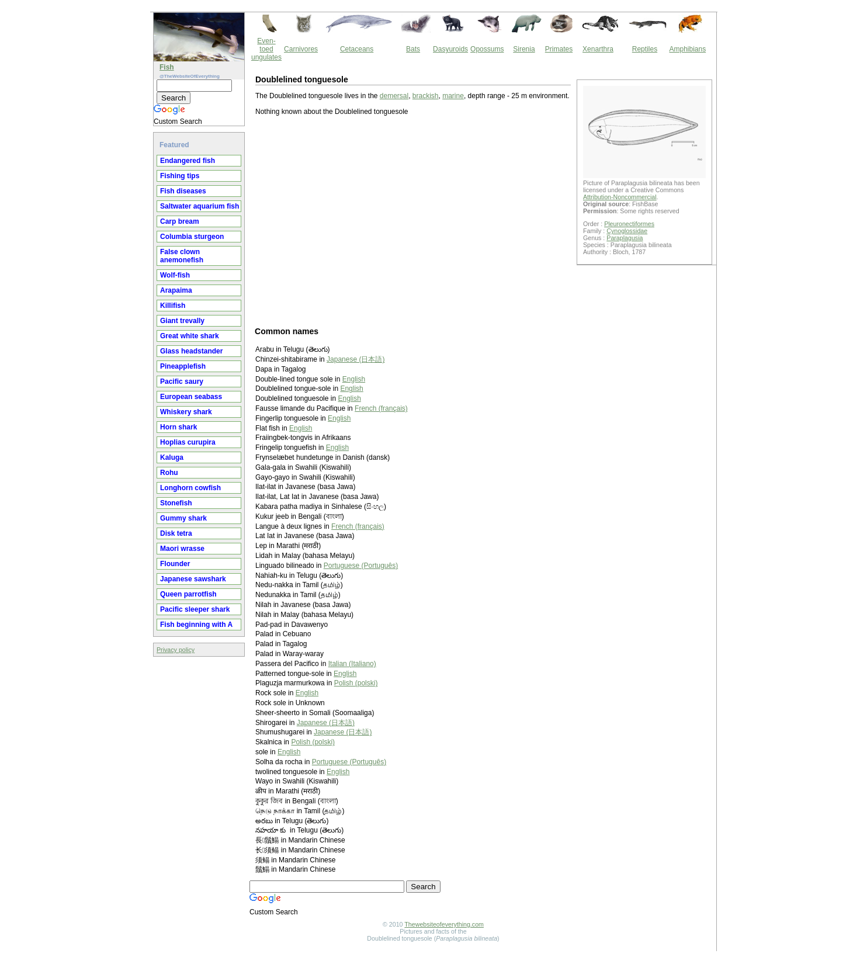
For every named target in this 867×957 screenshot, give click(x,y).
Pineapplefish (183, 366)
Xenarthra (597, 49)
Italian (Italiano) (352, 664)
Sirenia (524, 49)
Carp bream (179, 221)
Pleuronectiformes (629, 223)
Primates (559, 49)
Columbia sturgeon (192, 237)
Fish (166, 67)
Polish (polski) (356, 683)
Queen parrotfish (188, 594)
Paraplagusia (624, 237)
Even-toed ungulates (266, 49)
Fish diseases (183, 191)
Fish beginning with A (196, 624)
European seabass (191, 397)
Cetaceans (356, 49)
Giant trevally (182, 321)
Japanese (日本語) (355, 359)
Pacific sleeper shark (195, 609)
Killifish (172, 305)
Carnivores (301, 49)
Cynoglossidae (626, 230)
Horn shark (178, 427)
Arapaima (176, 290)
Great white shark (189, 336)
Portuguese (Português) (361, 565)
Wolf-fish (175, 275)
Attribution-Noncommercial (620, 196)
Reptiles (644, 49)
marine (453, 96)
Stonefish (176, 503)
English (353, 379)
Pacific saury (181, 381)
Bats (413, 49)
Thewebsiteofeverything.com (444, 924)
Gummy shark (183, 518)
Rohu (169, 473)
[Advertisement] (413, 220)
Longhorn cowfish (190, 488)
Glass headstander (191, 351)
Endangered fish (187, 161)
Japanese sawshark (193, 579)
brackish (425, 96)
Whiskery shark (186, 412)
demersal (394, 96)
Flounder (175, 564)
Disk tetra (176, 533)
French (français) (381, 408)
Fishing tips (179, 176)
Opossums (487, 49)
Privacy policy (176, 649)
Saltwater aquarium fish (199, 206)
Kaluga (171, 457)
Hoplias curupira (188, 442)
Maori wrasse (182, 549)
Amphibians (687, 49)
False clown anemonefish (181, 256)
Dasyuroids (450, 49)
